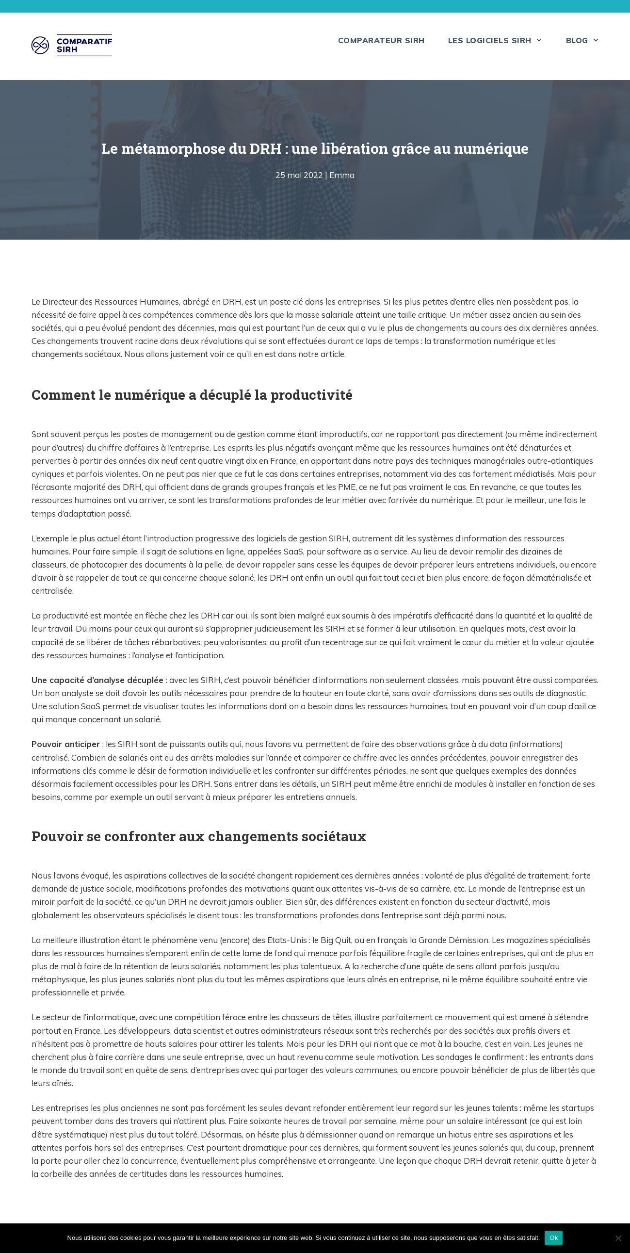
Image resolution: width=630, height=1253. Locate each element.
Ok (553, 1237)
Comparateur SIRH (381, 40)
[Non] (618, 1238)
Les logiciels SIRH (501, 40)
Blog (588, 40)
